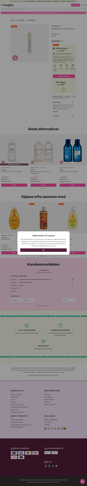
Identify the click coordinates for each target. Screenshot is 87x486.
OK (44, 250)
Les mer (53, 246)
